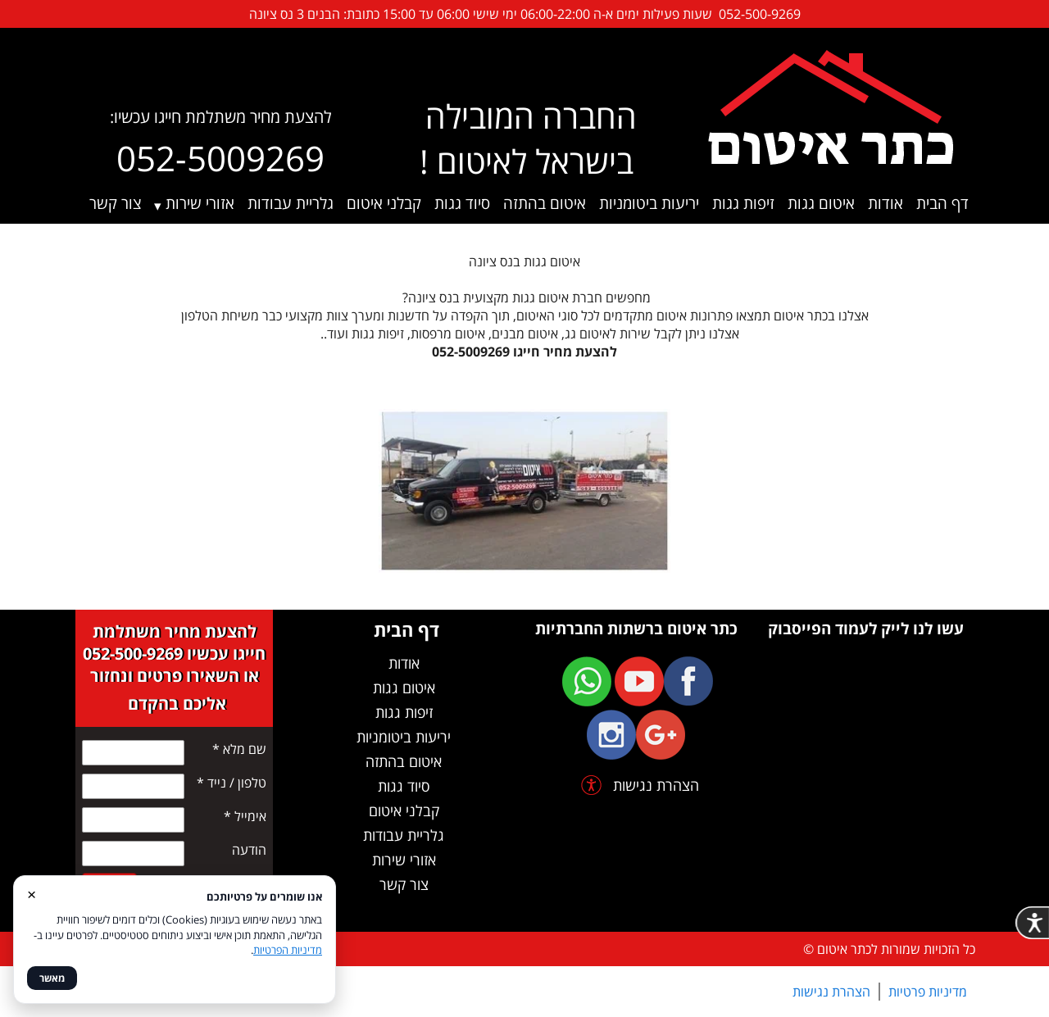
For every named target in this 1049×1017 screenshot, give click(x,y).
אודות (885, 203)
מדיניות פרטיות (927, 992)
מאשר (52, 978)
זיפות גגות (743, 203)
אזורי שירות (200, 203)
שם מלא (239, 749)
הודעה (249, 850)
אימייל (245, 816)
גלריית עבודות (290, 203)
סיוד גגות (462, 203)
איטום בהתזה (544, 203)
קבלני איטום (384, 203)
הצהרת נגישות (831, 992)
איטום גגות (821, 203)
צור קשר (115, 203)
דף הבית (942, 203)
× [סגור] (31, 894)
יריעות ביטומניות (649, 203)
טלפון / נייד (231, 783)
